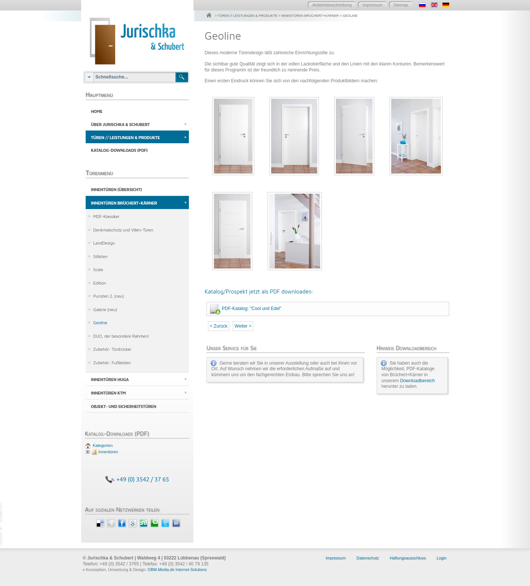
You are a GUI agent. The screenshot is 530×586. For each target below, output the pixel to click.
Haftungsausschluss (408, 560)
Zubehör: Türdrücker (112, 351)
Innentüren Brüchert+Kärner (124, 204)
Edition (99, 284)
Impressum (372, 5)
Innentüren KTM (108, 394)
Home (96, 111)
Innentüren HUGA (110, 381)
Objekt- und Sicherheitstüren (123, 408)
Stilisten (100, 258)
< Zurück (218, 326)
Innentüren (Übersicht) (116, 190)
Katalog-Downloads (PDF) (119, 151)
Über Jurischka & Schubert (120, 124)
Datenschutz (367, 560)
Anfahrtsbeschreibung (332, 5)
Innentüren (108, 453)
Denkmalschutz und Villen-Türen (123, 231)
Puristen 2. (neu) (108, 298)
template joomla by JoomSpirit (1, 525)
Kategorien (102, 447)
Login (442, 560)
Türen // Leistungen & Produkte (125, 138)
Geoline (100, 324)
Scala (98, 271)
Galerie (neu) (105, 311)
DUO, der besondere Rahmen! (121, 337)
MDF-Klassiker (106, 218)
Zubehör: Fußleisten (112, 364)
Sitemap (400, 5)
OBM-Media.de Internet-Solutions (177, 571)
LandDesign (104, 244)
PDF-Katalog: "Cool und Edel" (251, 308)
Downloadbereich (417, 380)
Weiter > (243, 326)
